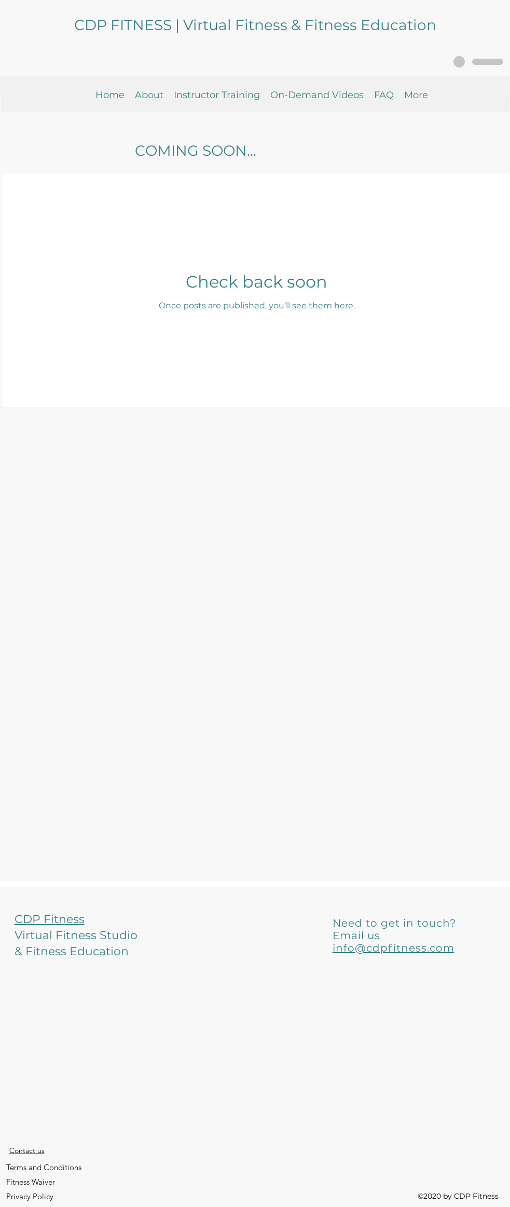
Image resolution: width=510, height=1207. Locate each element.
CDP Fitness (50, 919)
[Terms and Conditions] (43, 1167)
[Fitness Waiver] (31, 1182)
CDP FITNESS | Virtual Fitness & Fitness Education (255, 25)
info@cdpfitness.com (393, 948)
